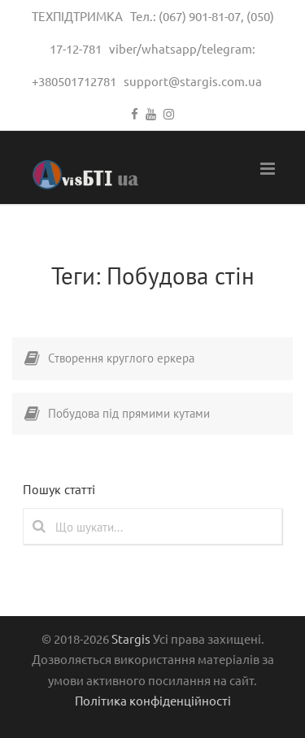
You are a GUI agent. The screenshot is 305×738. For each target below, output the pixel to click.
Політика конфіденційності (153, 700)
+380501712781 (74, 81)
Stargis (130, 638)
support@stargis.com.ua (193, 81)
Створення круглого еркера (121, 358)
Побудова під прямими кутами (129, 413)
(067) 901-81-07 (200, 16)
